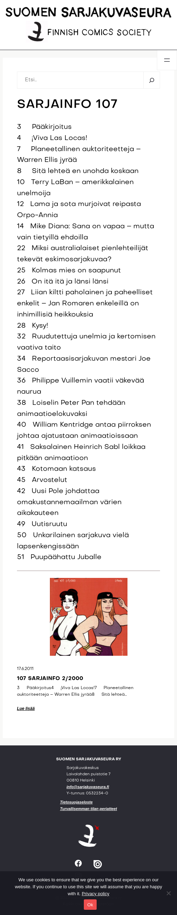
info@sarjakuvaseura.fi (88, 787)
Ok (90, 904)
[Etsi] (151, 80)
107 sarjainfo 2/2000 (50, 678)
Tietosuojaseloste (76, 802)
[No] (168, 893)
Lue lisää (26, 708)
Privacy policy (95, 893)
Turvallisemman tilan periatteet (88, 809)
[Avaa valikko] (167, 60)
